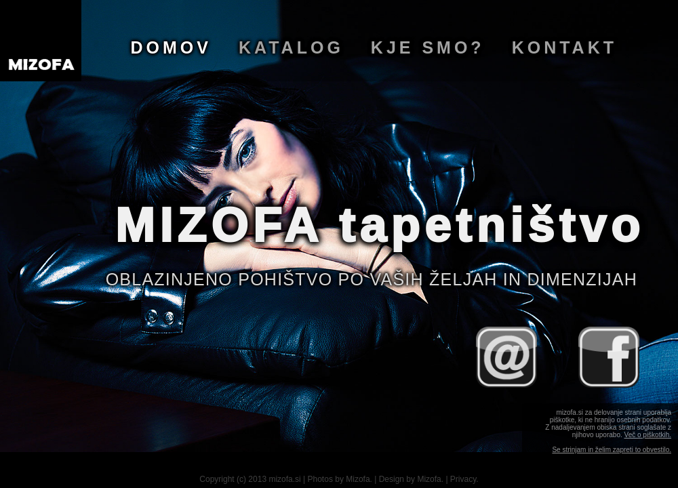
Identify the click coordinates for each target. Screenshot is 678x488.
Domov (171, 47)
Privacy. (464, 479)
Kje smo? (428, 47)
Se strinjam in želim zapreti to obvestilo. (611, 449)
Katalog (291, 47)
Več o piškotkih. (647, 435)
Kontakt (564, 47)
